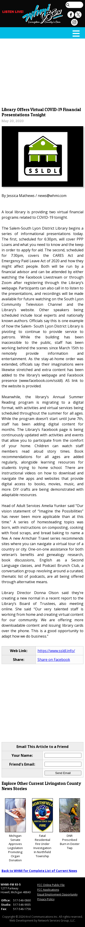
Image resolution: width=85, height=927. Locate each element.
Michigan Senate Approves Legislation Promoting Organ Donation (15, 830)
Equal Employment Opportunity (57, 894)
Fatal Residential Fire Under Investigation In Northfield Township (42, 828)
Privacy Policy (45, 899)
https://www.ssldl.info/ (56, 650)
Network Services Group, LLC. (57, 920)
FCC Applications (48, 890)
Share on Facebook (54, 659)
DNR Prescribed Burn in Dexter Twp (69, 824)
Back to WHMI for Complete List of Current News (39, 871)
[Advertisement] (43, 72)
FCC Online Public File (51, 885)
